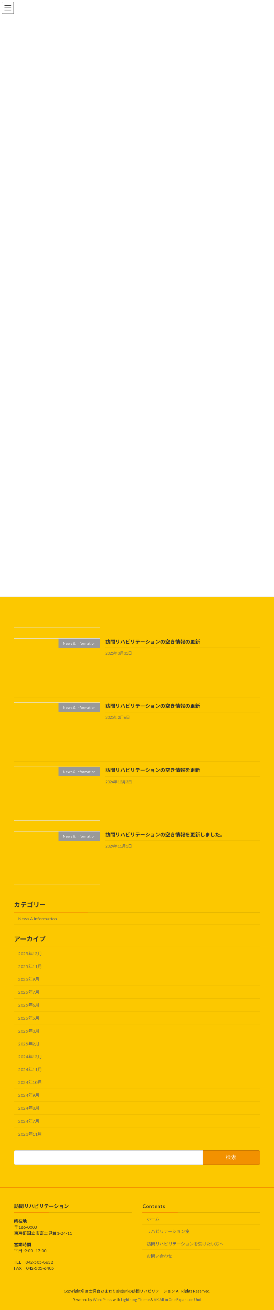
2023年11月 (30, 1134)
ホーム (153, 1219)
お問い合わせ (159, 1256)
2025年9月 (28, 979)
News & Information (37, 918)
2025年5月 (28, 1018)
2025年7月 (28, 992)
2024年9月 (28, 1095)
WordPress (102, 1300)
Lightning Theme (135, 1300)
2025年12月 (30, 953)
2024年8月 (28, 1108)
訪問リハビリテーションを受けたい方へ (185, 1244)
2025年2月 (28, 1044)
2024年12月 (30, 1056)
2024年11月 (30, 1069)
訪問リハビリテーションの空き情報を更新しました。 (165, 834)
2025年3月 (28, 1031)
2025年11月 (30, 966)
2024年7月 (28, 1121)
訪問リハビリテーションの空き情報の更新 (152, 642)
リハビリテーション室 (168, 1231)
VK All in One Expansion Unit (178, 1300)
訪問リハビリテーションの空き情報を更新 (152, 770)
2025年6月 (28, 1005)
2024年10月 (30, 1082)
